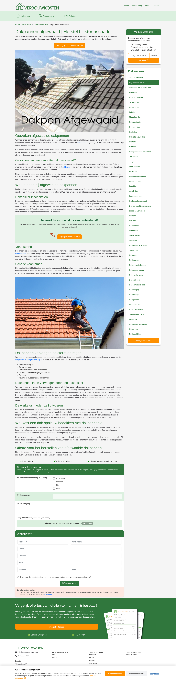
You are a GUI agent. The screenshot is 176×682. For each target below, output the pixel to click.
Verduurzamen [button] (47, 16)
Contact (156, 6)
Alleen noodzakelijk (136, 674)
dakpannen (81, 143)
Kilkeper (132, 216)
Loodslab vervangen (137, 211)
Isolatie (91, 657)
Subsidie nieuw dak (137, 137)
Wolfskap (133, 171)
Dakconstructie (135, 122)
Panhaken (133, 132)
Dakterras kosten (136, 309)
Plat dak (132, 221)
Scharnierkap (134, 235)
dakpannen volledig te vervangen (28, 360)
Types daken (134, 102)
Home (126, 6)
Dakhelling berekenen (138, 245)
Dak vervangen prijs (137, 285)
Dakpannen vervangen (138, 324)
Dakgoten (133, 255)
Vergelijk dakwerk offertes (69, 236)
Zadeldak (133, 186)
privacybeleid (48, 594)
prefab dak (133, 191)
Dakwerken (26, 25)
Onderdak (133, 240)
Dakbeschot (134, 226)
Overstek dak (134, 127)
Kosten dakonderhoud (138, 201)
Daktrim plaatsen (136, 97)
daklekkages (67, 167)
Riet (57, 485)
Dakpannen (60, 478)
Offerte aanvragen (69, 583)
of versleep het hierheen (62, 523)
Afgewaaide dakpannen (59, 25)
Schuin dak (133, 231)
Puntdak (132, 142)
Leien (58, 488)
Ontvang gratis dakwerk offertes (69, 45)
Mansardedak (134, 166)
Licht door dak (135, 305)
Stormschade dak (41, 25)
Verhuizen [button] (70, 16)
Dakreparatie (134, 107)
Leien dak (133, 319)
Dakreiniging (134, 290)
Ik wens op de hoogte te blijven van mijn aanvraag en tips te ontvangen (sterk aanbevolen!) (55, 577)
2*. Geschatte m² (24, 495)
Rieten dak (133, 329)
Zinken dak (133, 157)
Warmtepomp (93, 663)
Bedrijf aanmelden (131, 654)
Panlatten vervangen (137, 176)
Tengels (132, 162)
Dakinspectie (134, 260)
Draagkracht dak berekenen (140, 152)
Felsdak (132, 112)
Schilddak (133, 147)
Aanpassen (154, 674)
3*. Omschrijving (23, 504)
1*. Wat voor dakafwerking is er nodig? (32, 478)
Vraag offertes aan (143, 341)
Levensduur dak (135, 196)
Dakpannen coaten (136, 270)
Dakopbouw (134, 300)
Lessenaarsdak (135, 181)
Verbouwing (137, 6)
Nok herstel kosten (136, 275)
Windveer (133, 92)
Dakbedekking (135, 334)
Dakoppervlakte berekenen (140, 206)
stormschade (20, 254)
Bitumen (59, 482)
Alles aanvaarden (115, 674)
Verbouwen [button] (23, 16)
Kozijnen (92, 660)
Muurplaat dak (135, 117)
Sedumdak (133, 250)
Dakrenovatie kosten (137, 265)
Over (147, 6)
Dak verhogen (134, 280)
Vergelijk (143, 60)
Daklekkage (134, 295)
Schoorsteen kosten (137, 314)
